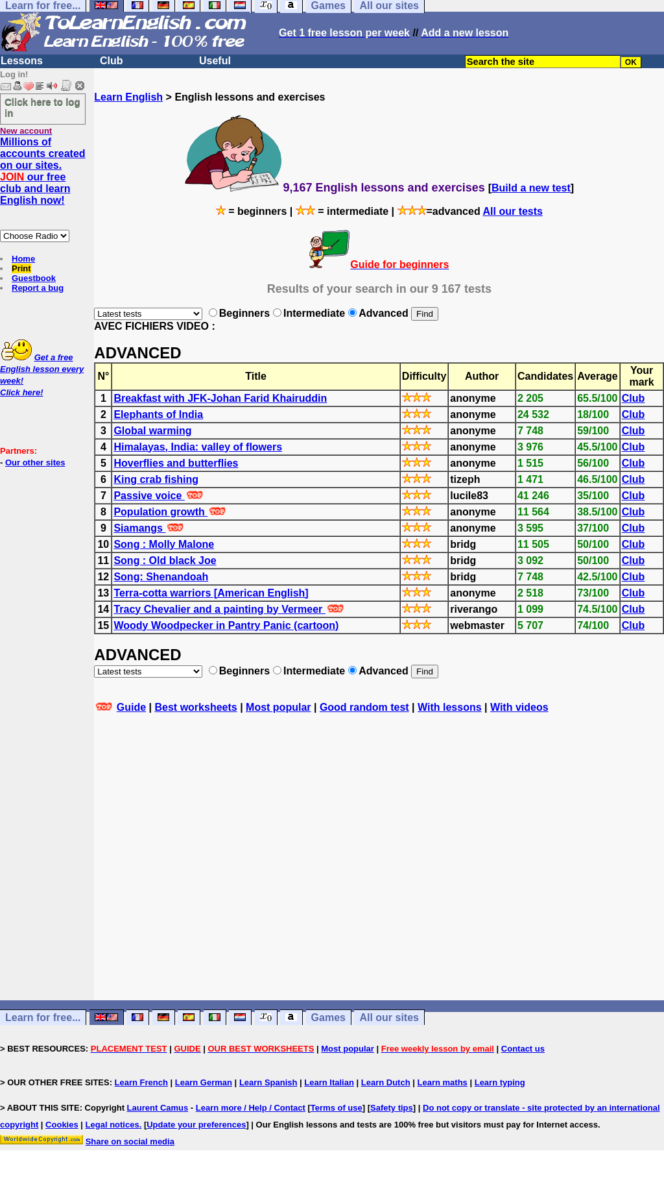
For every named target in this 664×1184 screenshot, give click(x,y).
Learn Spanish (268, 1082)
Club (111, 60)
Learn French (141, 1082)
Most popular (278, 707)
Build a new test (531, 187)
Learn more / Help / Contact (250, 1108)
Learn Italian (329, 1082)
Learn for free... (42, 1017)
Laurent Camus (158, 1108)
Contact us (523, 1049)
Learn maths (443, 1082)
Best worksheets (196, 707)
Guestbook (34, 278)
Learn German (203, 1082)
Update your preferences (196, 1124)
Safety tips (391, 1108)
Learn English (128, 97)
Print (21, 268)
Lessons (22, 60)
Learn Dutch (385, 1082)
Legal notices (112, 1124)
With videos (519, 707)
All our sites (389, 1017)
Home (23, 259)
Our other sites (35, 462)
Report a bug (38, 288)
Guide (131, 707)
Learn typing (500, 1082)
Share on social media (130, 1141)
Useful (215, 60)
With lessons (450, 707)
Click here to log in (42, 107)
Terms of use (336, 1108)
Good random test (364, 707)
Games (328, 1017)
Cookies (61, 1124)
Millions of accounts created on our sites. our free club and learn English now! (43, 171)
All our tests (513, 211)
